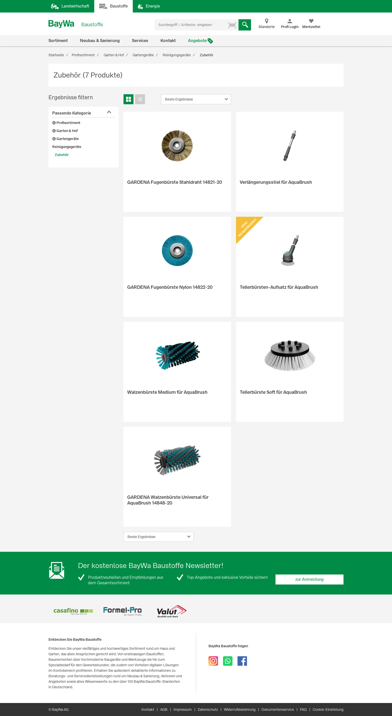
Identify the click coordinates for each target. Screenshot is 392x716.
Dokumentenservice (278, 709)
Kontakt (168, 40)
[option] (73, 611)
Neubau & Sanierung (100, 40)
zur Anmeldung (309, 579)
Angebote (197, 40)
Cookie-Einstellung (328, 709)
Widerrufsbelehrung (240, 709)
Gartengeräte (65, 138)
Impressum (183, 709)
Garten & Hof (65, 130)
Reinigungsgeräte (66, 146)
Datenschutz (208, 709)
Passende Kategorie (71, 113)
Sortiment (58, 40)
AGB (164, 709)
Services (140, 40)
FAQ (303, 709)
